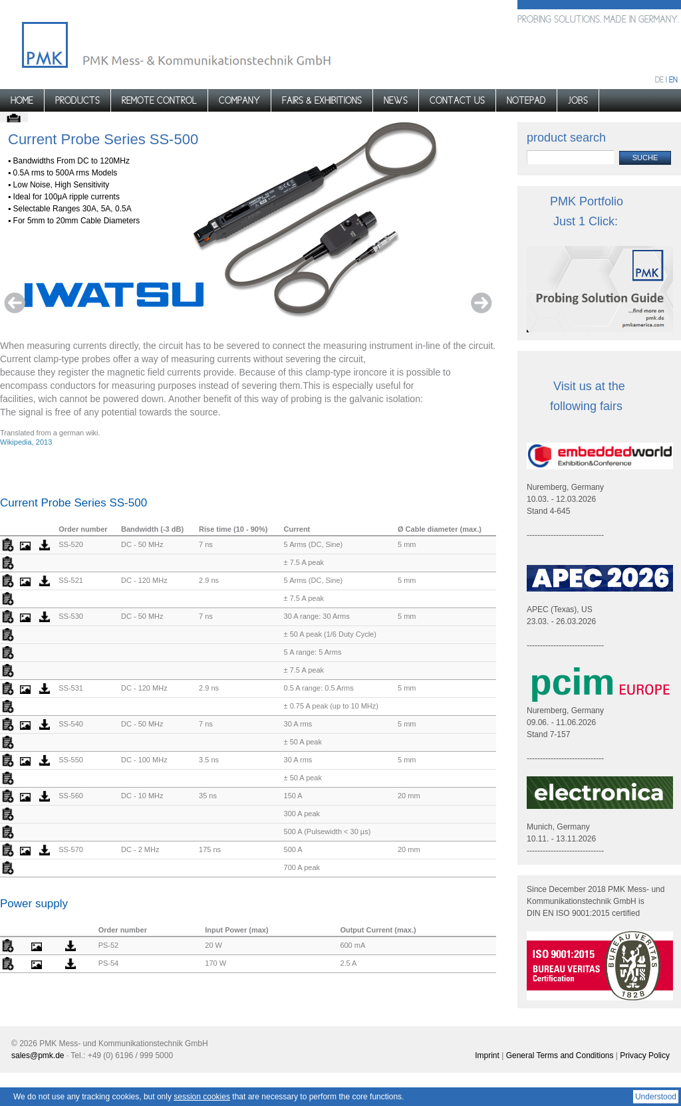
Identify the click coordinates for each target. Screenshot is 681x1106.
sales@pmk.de (38, 1055)
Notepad (526, 100)
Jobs (578, 100)
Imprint (487, 1055)
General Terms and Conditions (560, 1055)
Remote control (159, 100)
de (659, 79)
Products (77, 100)
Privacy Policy (645, 1055)
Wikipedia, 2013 (26, 442)
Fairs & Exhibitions (322, 100)
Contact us (457, 100)
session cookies (202, 1096)
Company (239, 100)
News (396, 100)
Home (22, 100)
